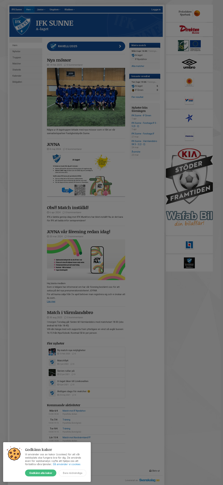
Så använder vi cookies (66, 464)
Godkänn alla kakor (40, 473)
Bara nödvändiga (72, 473)
